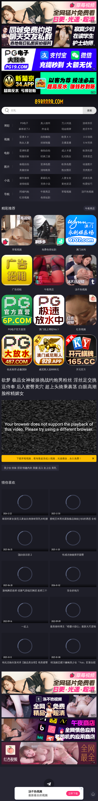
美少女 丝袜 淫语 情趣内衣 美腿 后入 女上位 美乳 (30, 467)
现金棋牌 (66, 129)
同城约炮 (24, 191)
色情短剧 (45, 197)
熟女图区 (66, 170)
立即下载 (73, 793)
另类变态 (87, 156)
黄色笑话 (66, 183)
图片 (7, 167)
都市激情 (24, 177)
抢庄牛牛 (87, 129)
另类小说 (45, 183)
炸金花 (45, 129)
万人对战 (66, 123)
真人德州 (45, 123)
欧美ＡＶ (66, 136)
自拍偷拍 (45, 136)
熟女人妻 (24, 142)
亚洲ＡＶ (24, 136)
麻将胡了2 (24, 129)
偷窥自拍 (24, 164)
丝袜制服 (45, 142)
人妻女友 (66, 177)
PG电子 (24, 123)
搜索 (89, 110)
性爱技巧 (87, 183)
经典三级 (45, 156)
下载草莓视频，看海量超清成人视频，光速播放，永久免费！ (56, 458)
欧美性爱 (87, 150)
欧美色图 (66, 164)
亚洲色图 (45, 164)
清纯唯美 (45, 170)
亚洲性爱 (24, 150)
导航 (7, 194)
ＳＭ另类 (87, 142)
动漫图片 (87, 164)
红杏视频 (24, 197)
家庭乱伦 (45, 177)
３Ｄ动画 (87, 136)
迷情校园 (24, 183)
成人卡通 (66, 150)
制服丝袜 (24, 156)
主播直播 (66, 142)
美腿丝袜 (24, 170)
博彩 (7, 125)
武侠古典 (87, 177)
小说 (7, 180)
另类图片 (87, 170)
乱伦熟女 (66, 156)
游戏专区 (87, 123)
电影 (7, 153)
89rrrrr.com (49, 101)
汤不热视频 (87, 191)
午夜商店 (45, 191)
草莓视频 (66, 191)
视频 (7, 139)
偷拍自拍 (45, 150)
